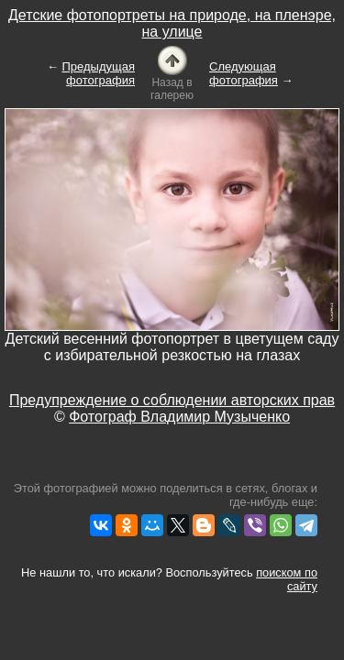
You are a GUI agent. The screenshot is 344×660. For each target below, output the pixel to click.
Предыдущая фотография (99, 73)
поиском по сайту (286, 579)
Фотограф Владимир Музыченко (179, 416)
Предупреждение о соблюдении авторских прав (172, 400)
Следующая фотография (243, 73)
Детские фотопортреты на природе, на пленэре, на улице (172, 23)
